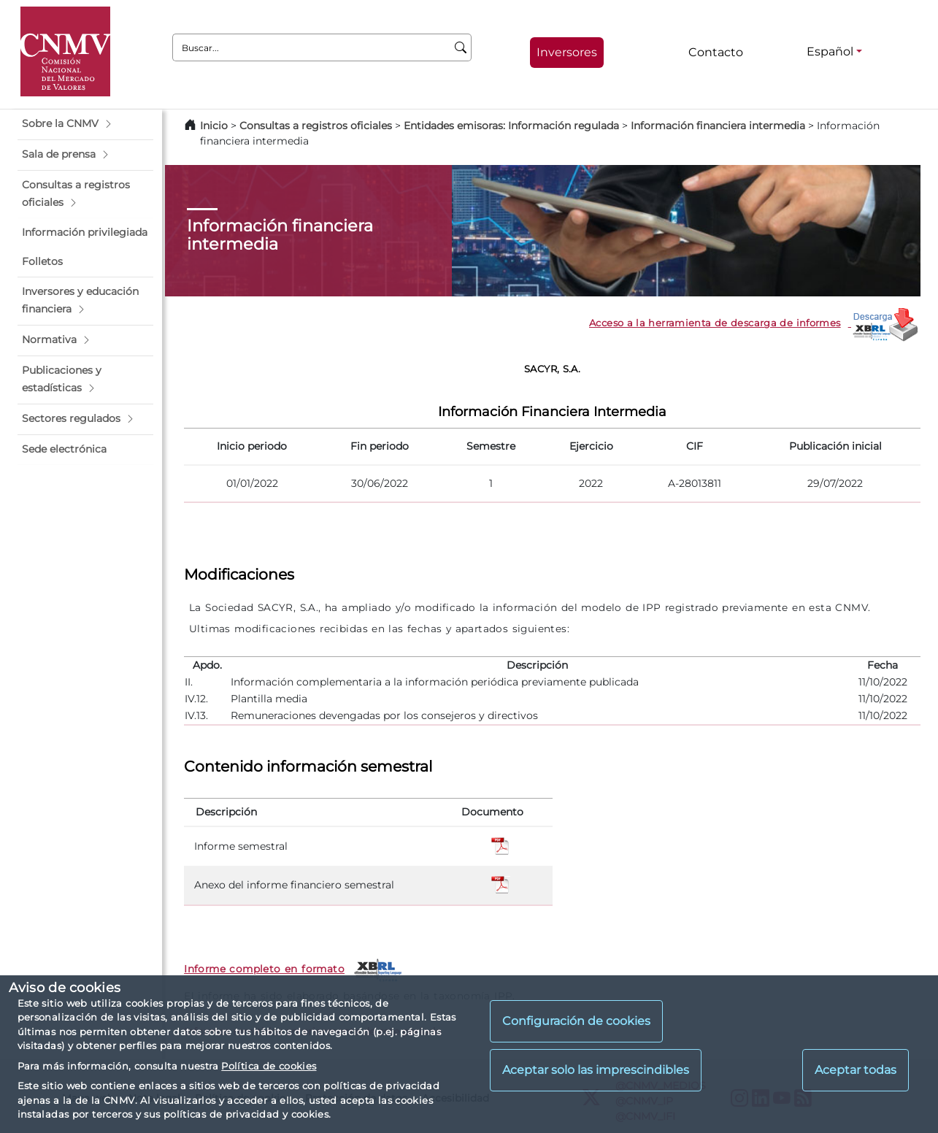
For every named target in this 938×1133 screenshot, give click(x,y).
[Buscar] (461, 47)
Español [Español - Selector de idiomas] (830, 51)
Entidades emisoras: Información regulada (511, 125)
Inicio (214, 125)
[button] (85, 124)
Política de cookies (268, 1066)
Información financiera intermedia (718, 125)
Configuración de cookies (576, 1021)
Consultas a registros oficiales (315, 125)
